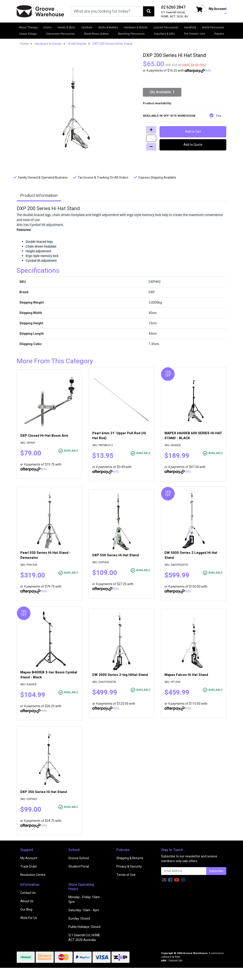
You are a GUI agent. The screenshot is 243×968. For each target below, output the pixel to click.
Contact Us (28, 893)
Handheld (190, 27)
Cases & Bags (28, 34)
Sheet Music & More (96, 34)
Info (208, 70)
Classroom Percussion (60, 34)
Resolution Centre (33, 875)
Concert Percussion (165, 27)
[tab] (39, 196)
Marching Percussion (131, 34)
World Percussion (213, 27)
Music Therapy (28, 27)
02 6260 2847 (173, 7)
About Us (26, 901)
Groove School (78, 858)
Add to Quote (192, 144)
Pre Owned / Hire (194, 34)
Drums (47, 27)
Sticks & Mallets (108, 27)
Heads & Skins (66, 27)
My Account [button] (218, 11)
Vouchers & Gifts (164, 34)
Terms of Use (126, 875)
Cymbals (86, 27)
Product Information (39, 196)
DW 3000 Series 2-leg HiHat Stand (120, 674)
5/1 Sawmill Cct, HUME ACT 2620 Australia (84, 937)
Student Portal (78, 866)
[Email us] (164, 880)
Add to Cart (193, 131)
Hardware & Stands (136, 27)
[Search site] (148, 11)
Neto (177, 957)
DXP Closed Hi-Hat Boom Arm (44, 435)
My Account (28, 858)
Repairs (219, 34)
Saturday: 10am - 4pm (83, 910)
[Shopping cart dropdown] (199, 9)
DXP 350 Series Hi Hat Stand (43, 791)
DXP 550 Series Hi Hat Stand (115, 555)
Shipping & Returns (129, 858)
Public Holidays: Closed (84, 927)
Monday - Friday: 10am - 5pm (85, 899)
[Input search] (107, 11)
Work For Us (28, 918)
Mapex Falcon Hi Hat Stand (186, 674)
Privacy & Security (129, 866)
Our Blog (26, 909)
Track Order (28, 866)
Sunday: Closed (79, 918)
